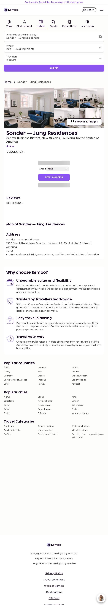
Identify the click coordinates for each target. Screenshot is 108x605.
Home (8, 82)
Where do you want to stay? (21, 34)
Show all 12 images (84, 122)
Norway (41, 384)
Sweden (75, 372)
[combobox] (51, 38)
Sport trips (9, 426)
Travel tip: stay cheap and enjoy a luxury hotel (88, 435)
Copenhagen (44, 409)
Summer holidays (46, 426)
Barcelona (9, 401)
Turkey (7, 372)
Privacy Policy (54, 573)
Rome (6, 405)
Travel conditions (54, 579)
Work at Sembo (54, 586)
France (75, 368)
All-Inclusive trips (79, 430)
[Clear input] (100, 37)
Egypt (6, 384)
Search (54, 68)
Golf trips (8, 434)
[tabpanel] (54, 52)
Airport (42, 169)
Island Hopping (45, 430)
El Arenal (42, 413)
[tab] (9, 24)
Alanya (7, 397)
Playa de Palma (45, 401)
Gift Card (54, 598)
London (75, 401)
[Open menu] (101, 9)
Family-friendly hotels (48, 434)
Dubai (6, 409)
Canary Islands (79, 380)
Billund (41, 397)
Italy (40, 372)
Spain (6, 368)
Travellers (11, 56)
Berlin (6, 413)
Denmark (42, 368)
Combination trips (12, 430)
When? (10, 46)
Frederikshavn (44, 405)
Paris (74, 397)
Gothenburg (77, 405)
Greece (41, 376)
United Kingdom (79, 376)
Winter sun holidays (81, 426)
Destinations (54, 592)
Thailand (42, 380)
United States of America (15, 380)
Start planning (54, 177)
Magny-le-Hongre (80, 413)
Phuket (75, 409)
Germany (8, 376)
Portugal (76, 384)
